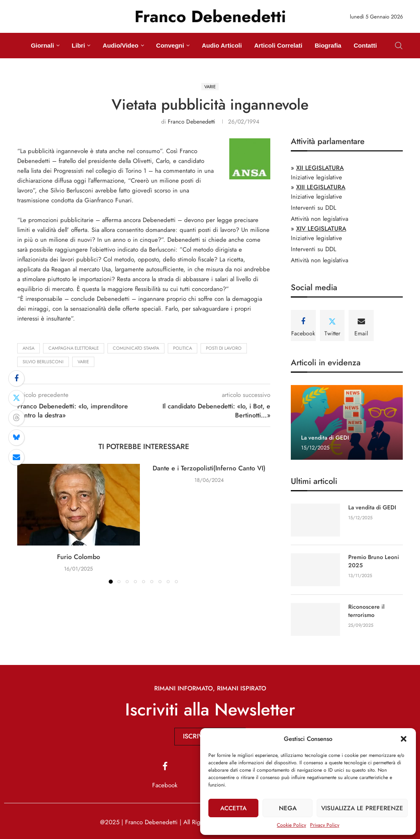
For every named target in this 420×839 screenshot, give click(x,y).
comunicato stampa (136, 348)
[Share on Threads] (16, 418)
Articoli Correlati (278, 45)
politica (182, 348)
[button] (403, 739)
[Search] (399, 45)
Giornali (42, 45)
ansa (28, 348)
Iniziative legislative (316, 177)
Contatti (365, 45)
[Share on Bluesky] (16, 437)
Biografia (328, 45)
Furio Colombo (78, 557)
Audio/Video (120, 45)
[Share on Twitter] (16, 398)
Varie (83, 361)
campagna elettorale (73, 348)
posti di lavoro (224, 348)
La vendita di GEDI (325, 437)
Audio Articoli (222, 45)
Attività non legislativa (319, 218)
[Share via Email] (16, 457)
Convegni (170, 45)
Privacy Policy (324, 825)
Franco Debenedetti (191, 121)
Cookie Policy (291, 825)
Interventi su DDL (313, 207)
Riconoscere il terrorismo (366, 611)
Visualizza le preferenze (362, 808)
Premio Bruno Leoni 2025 (373, 561)
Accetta (233, 808)
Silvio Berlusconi (43, 361)
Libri (78, 45)
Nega (288, 808)
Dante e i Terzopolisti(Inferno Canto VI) (209, 468)
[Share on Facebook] (16, 378)
